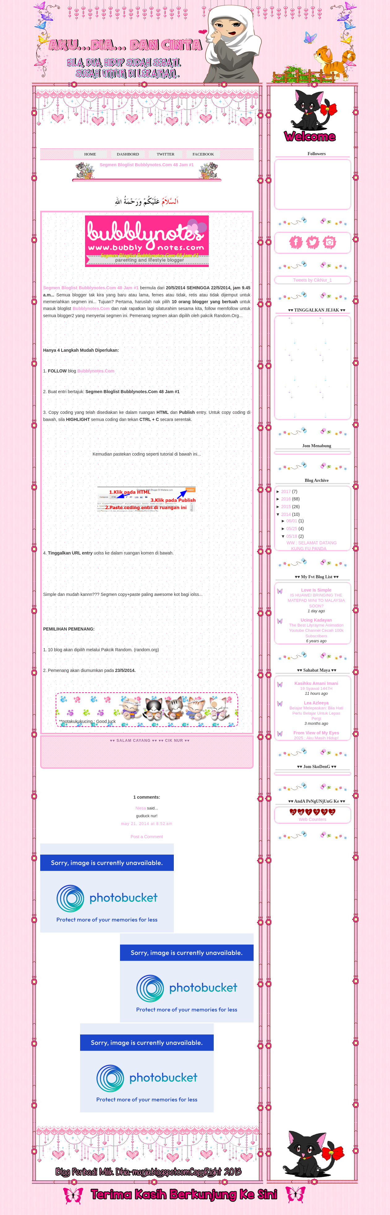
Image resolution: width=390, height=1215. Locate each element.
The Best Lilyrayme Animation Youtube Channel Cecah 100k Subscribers (316, 630)
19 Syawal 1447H (316, 688)
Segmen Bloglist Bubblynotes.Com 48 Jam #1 (147, 164)
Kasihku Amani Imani (316, 683)
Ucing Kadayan (316, 620)
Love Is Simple (316, 590)
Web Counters (312, 819)
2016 (286, 498)
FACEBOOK (203, 154)
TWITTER (165, 154)
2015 (286, 506)
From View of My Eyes (316, 732)
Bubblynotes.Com (95, 370)
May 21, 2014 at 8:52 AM (147, 824)
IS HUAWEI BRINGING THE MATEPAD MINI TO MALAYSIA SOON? (316, 600)
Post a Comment (147, 836)
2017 (286, 491)
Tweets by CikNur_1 (312, 280)
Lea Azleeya (316, 702)
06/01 (291, 520)
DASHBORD (128, 154)
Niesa (140, 808)
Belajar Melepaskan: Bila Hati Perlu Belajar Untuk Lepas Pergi (316, 713)
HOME (90, 154)
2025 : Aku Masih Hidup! (316, 738)
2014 (286, 514)
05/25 (291, 528)
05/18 (291, 536)
